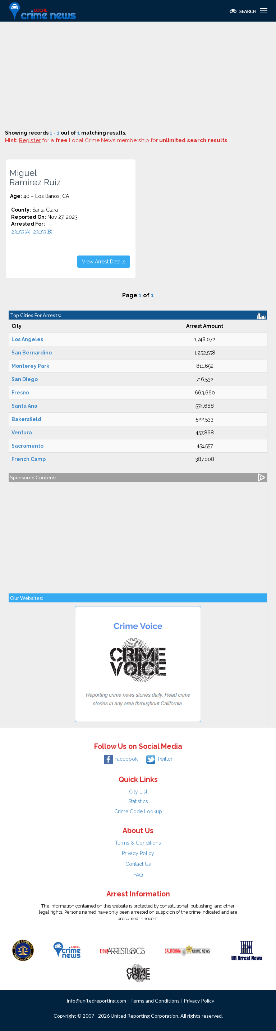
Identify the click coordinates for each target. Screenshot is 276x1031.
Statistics (138, 801)
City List (138, 792)
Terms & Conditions (138, 843)
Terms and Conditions (155, 1001)
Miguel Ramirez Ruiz (35, 177)
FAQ (138, 875)
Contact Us (138, 864)
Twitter (159, 759)
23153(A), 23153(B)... (33, 232)
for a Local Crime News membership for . (124, 140)
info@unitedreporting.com (96, 1001)
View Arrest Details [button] (103, 261)
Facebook (121, 759)
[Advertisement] (138, 75)
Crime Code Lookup (138, 811)
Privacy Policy (138, 853)
